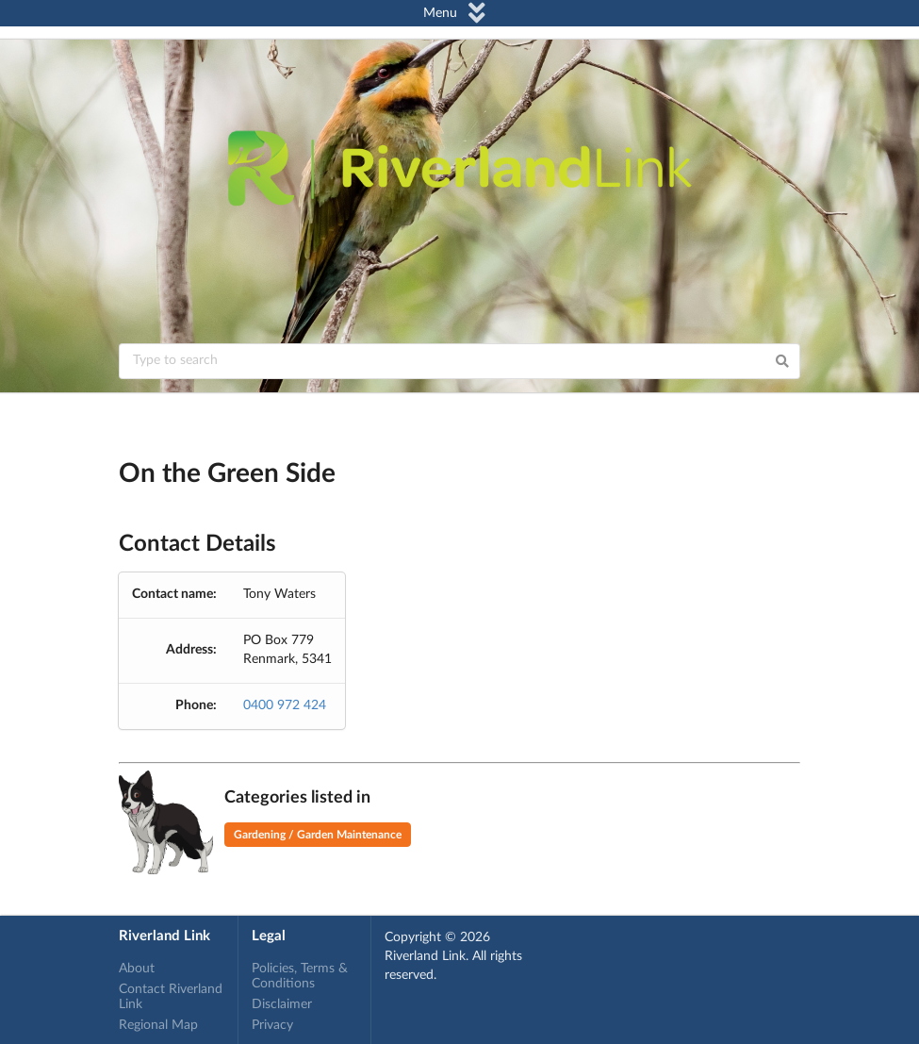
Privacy (272, 1025)
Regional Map (158, 1025)
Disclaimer (282, 1004)
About (137, 968)
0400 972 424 (284, 705)
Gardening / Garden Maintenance (318, 834)
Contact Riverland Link (170, 997)
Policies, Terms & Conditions (300, 976)
